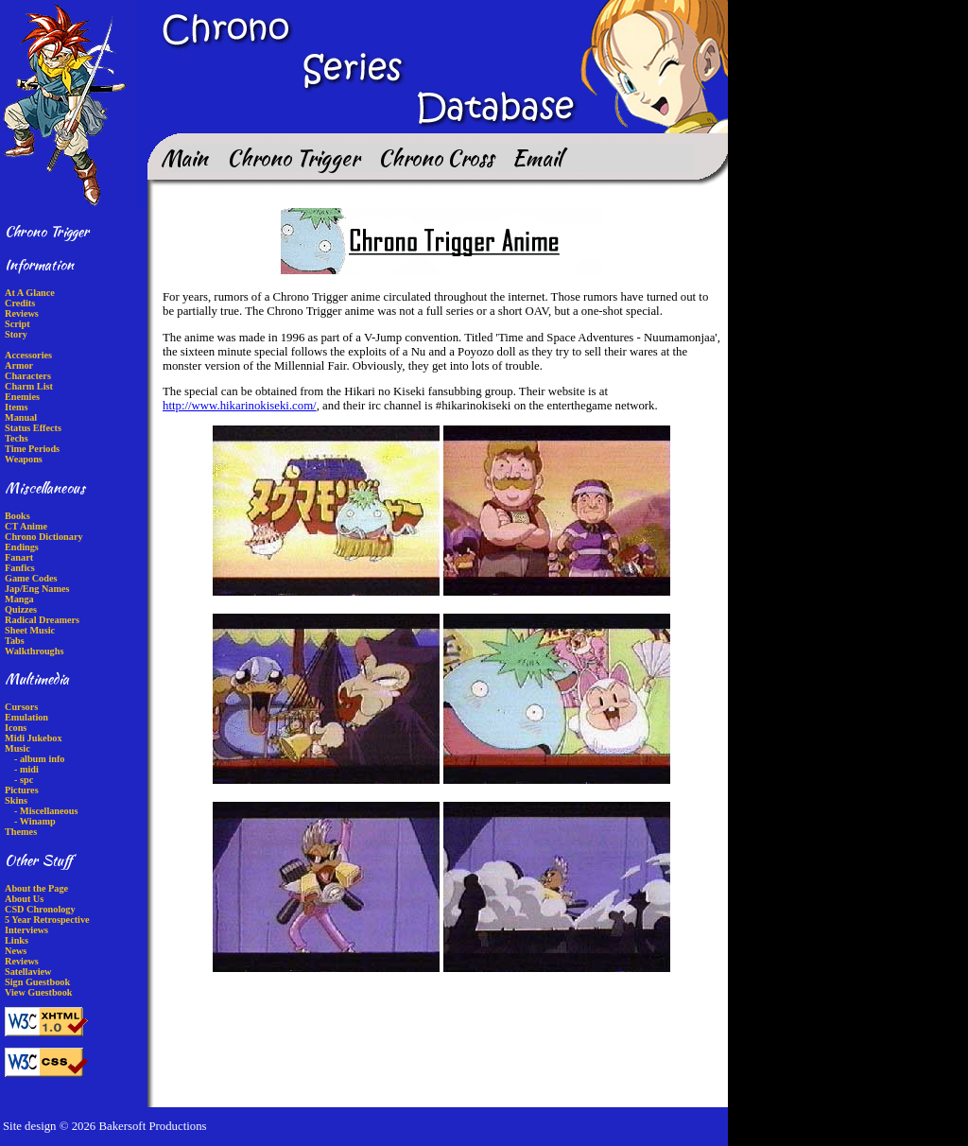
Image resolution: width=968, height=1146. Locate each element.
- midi (26, 769)
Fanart (19, 557)
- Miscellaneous (46, 811)
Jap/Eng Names (37, 588)
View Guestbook (39, 992)
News (15, 951)
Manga (19, 599)
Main (184, 157)
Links (16, 940)
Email (537, 157)
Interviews (26, 930)
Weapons (24, 459)
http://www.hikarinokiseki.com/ (240, 405)
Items (16, 407)
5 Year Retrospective (47, 919)
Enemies (22, 396)
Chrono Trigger (293, 157)
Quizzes (21, 609)
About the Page (36, 888)
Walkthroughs (34, 651)
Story (16, 334)
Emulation (26, 717)
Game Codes (31, 578)
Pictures (22, 790)
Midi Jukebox (33, 738)
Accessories (28, 355)
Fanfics (20, 568)
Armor (19, 365)
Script (17, 324)
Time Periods (32, 448)
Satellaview (28, 971)
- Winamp (35, 821)
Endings (22, 547)
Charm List (29, 386)
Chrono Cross (435, 157)
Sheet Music (30, 630)
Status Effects (33, 428)
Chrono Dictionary (44, 536)
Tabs (15, 640)
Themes (21, 831)
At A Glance (30, 292)
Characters (28, 376)
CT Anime (26, 526)
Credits (20, 303)
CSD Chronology (40, 909)
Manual (21, 417)
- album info (39, 759)
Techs (16, 438)
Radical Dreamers (42, 620)
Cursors (21, 707)
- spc (23, 779)
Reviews (22, 313)
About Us (24, 899)
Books (17, 516)
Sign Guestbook (37, 982)
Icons (15, 727)
